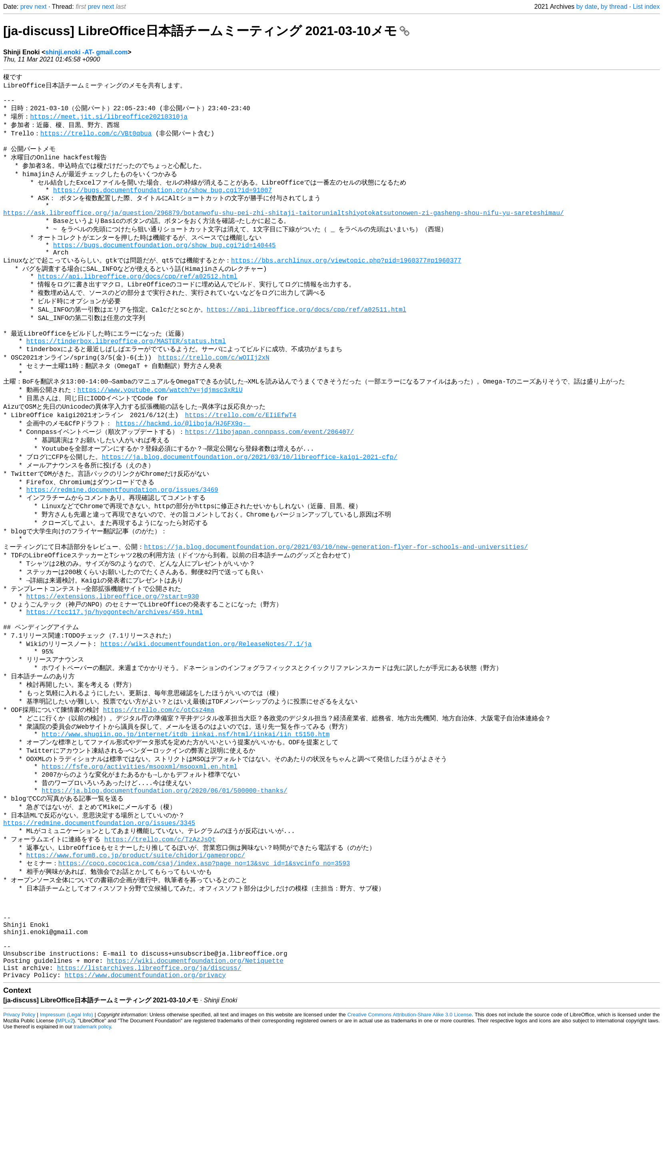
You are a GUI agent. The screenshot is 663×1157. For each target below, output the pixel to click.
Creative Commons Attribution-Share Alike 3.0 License (409, 1133)
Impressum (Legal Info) (66, 1133)
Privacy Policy (19, 1133)
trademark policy (92, 1145)
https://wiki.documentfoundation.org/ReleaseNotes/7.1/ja (206, 714)
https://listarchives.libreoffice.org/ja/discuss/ (149, 1084)
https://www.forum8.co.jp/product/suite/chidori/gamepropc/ (135, 950)
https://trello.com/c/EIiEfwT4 (240, 458)
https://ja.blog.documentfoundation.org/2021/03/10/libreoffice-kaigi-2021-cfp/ (249, 504)
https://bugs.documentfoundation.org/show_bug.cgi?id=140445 (164, 268)
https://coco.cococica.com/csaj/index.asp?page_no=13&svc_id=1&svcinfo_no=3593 (204, 959)
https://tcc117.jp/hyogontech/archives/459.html (114, 678)
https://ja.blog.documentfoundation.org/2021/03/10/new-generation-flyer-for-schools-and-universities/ (336, 604)
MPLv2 (65, 1139)
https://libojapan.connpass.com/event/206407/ (269, 477)
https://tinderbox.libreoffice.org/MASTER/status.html (126, 376)
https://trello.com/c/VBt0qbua (96, 141)
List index (646, 6)
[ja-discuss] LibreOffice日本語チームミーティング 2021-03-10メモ (206, 31)
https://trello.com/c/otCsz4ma (158, 787)
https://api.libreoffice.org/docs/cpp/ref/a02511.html (306, 340)
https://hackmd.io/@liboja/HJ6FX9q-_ (183, 467)
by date (586, 6)
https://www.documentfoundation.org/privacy (145, 1093)
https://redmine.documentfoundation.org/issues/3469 (122, 541)
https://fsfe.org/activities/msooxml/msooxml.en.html (140, 851)
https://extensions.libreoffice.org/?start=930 (112, 660)
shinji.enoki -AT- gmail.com (86, 52)
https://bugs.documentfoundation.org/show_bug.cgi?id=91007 (162, 205)
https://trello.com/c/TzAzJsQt (160, 932)
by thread (614, 6)
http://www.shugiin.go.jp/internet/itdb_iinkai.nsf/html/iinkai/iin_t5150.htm (186, 814)
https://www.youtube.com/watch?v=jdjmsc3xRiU (160, 431)
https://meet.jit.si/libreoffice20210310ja (109, 122)
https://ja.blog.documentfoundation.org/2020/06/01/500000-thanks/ (164, 878)
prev (26, 6)
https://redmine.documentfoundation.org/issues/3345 (99, 914)
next (40, 6)
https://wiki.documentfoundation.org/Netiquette (195, 1075)
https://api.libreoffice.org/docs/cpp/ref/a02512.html (137, 304)
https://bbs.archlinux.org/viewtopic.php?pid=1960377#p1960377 (346, 285)
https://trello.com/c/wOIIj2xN (213, 394)
